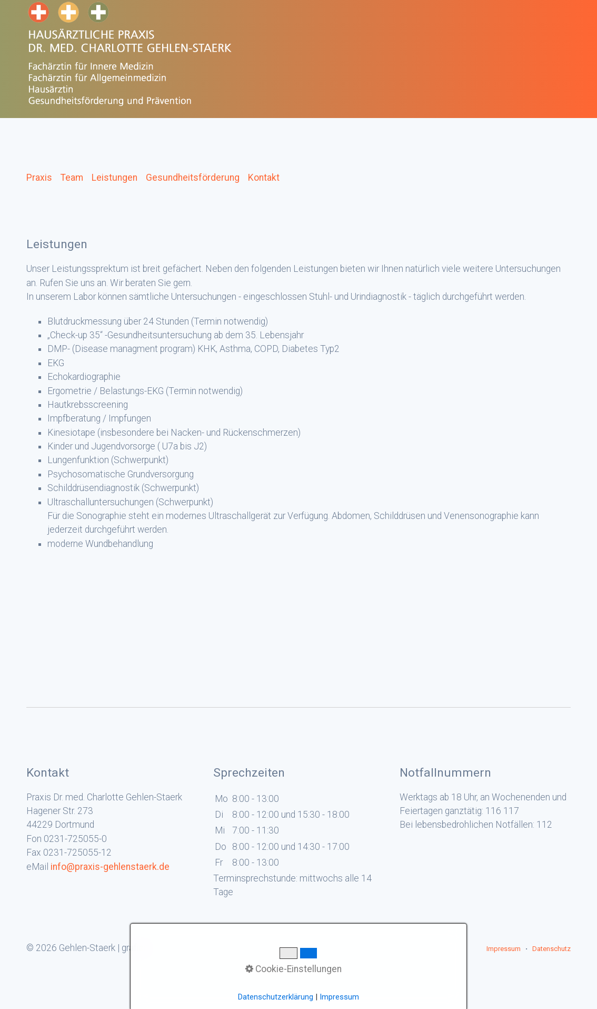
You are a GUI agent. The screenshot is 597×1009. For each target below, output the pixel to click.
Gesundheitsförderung (193, 177)
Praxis (39, 177)
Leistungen (114, 177)
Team (72, 177)
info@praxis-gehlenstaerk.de (110, 866)
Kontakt (264, 177)
